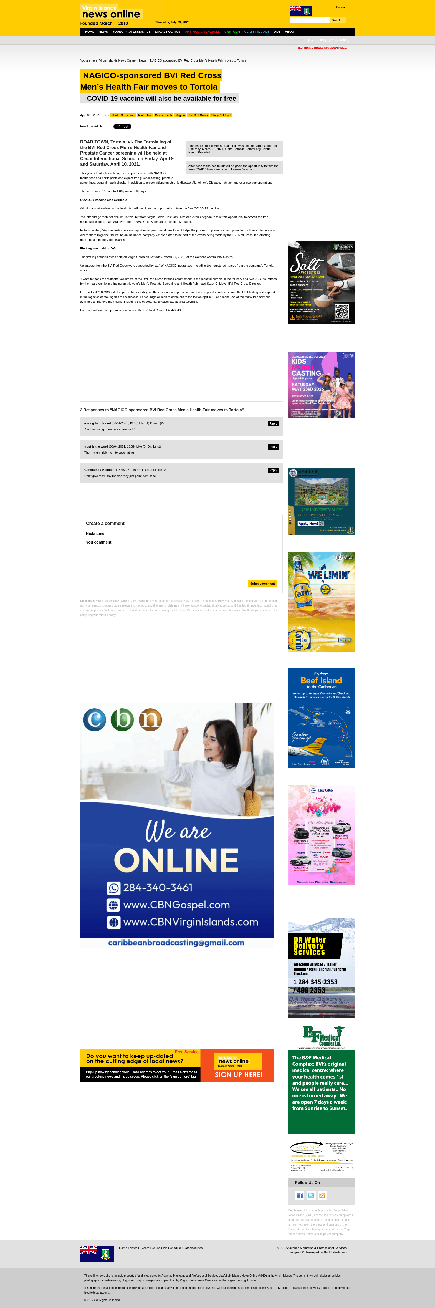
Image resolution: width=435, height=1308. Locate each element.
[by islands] (339, 40)
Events (144, 1247)
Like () (144, 423)
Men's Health (163, 115)
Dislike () (157, 423)
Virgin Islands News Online (117, 60)
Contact (341, 7)
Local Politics (167, 31)
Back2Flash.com (335, 1252)
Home (89, 31)
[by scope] (317, 40)
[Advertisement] (181, 355)
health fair (144, 115)
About (290, 31)
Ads (277, 31)
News (103, 31)
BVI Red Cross (198, 115)
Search (336, 20)
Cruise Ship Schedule (166, 1247)
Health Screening (123, 115)
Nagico (180, 115)
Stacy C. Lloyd (221, 115)
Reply (273, 423)
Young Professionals (131, 31)
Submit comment (262, 583)
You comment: (99, 542)
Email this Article (91, 126)
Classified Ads (193, 1247)
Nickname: (96, 533)
